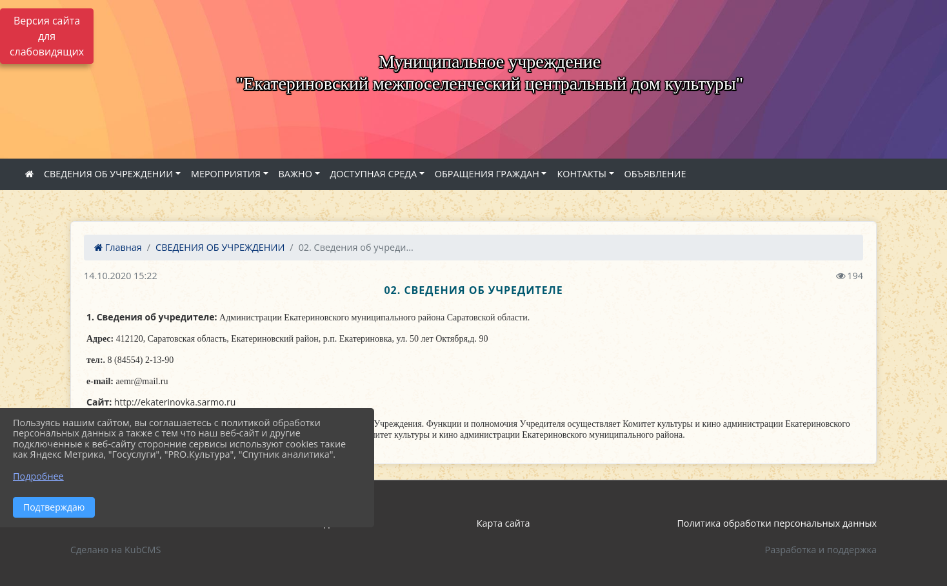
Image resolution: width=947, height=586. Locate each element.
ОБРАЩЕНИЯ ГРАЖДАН (487, 174)
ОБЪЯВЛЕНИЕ (655, 174)
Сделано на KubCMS (115, 549)
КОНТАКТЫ (581, 174)
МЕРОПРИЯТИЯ (226, 174)
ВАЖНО (295, 174)
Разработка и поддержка (821, 549)
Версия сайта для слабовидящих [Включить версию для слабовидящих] (47, 36)
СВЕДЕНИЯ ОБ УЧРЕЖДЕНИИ (108, 174)
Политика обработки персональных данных (777, 523)
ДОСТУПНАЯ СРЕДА (373, 174)
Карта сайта (503, 523)
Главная (118, 247)
